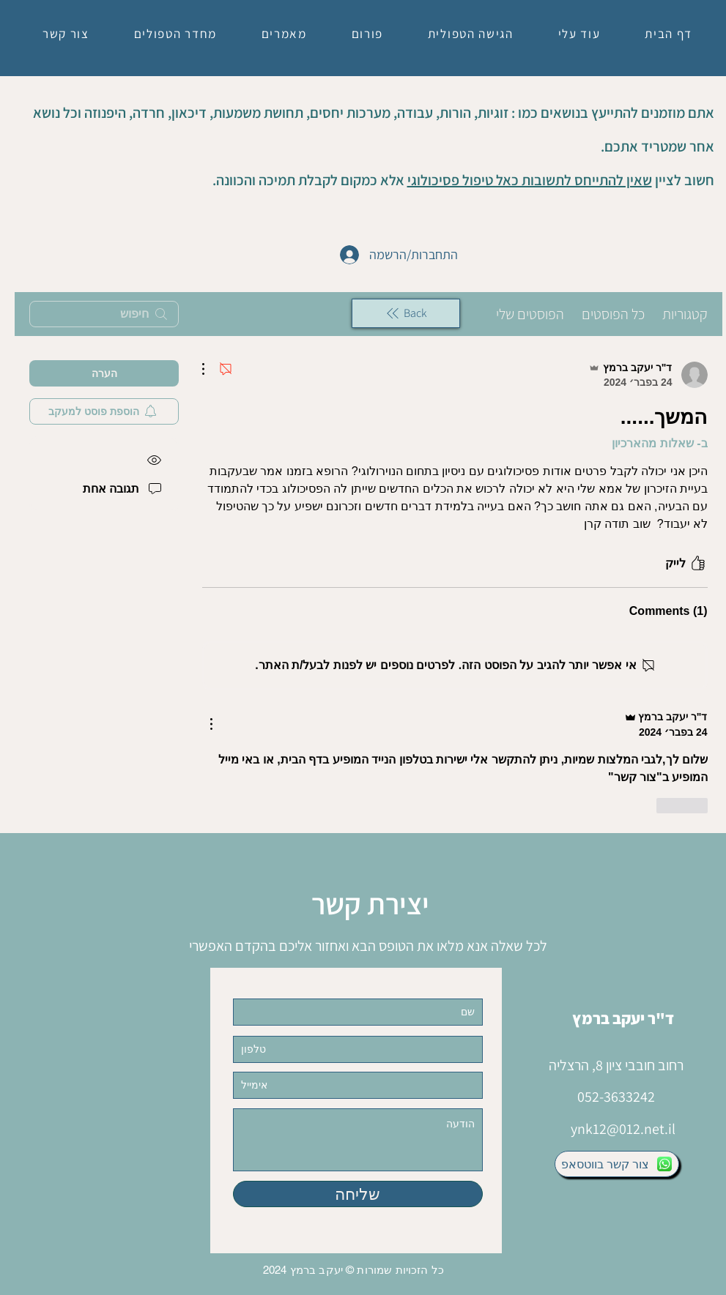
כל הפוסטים (613, 314)
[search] (104, 314)
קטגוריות (685, 314)
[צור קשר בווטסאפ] (617, 1164)
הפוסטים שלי (530, 314)
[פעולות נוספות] (211, 369)
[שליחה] (358, 1194)
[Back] (406, 313)
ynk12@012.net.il (623, 1128)
